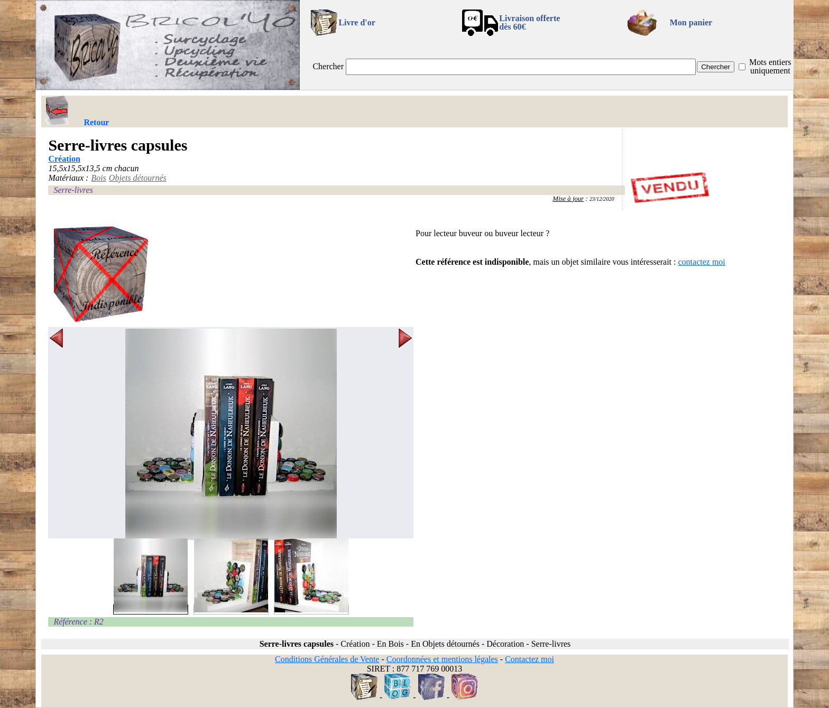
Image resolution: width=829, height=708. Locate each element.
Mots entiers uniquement (770, 66)
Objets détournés (138, 177)
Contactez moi (529, 659)
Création (64, 158)
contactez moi (701, 261)
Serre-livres (73, 189)
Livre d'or (356, 22)
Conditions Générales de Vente (327, 659)
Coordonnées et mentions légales (442, 659)
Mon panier (691, 22)
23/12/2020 (601, 199)
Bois (98, 177)
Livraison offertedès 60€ (529, 22)
